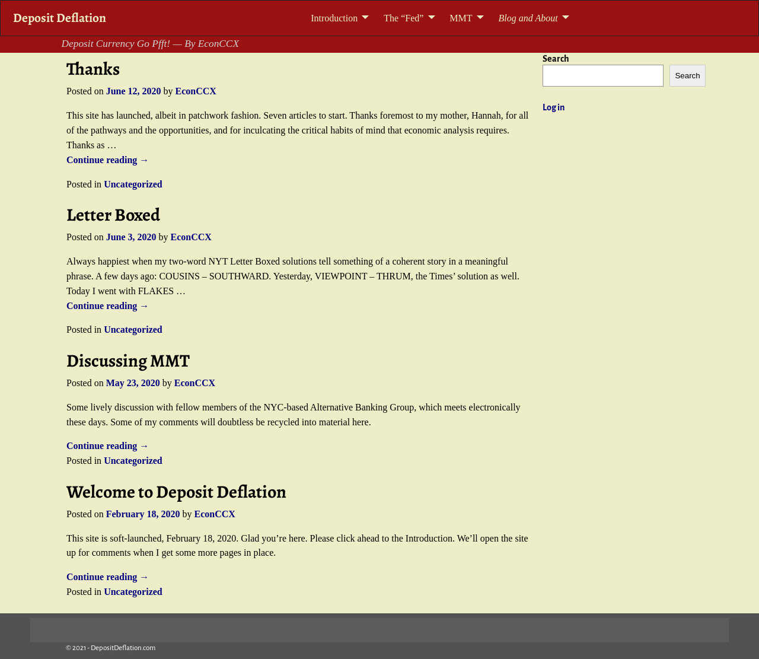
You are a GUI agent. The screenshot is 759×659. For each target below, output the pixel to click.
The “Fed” (403, 18)
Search (556, 58)
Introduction (334, 18)
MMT (460, 18)
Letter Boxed (113, 215)
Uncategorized (133, 184)
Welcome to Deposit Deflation (176, 492)
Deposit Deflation (59, 17)
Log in (554, 107)
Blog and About (528, 18)
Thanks (93, 69)
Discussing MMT (128, 361)
